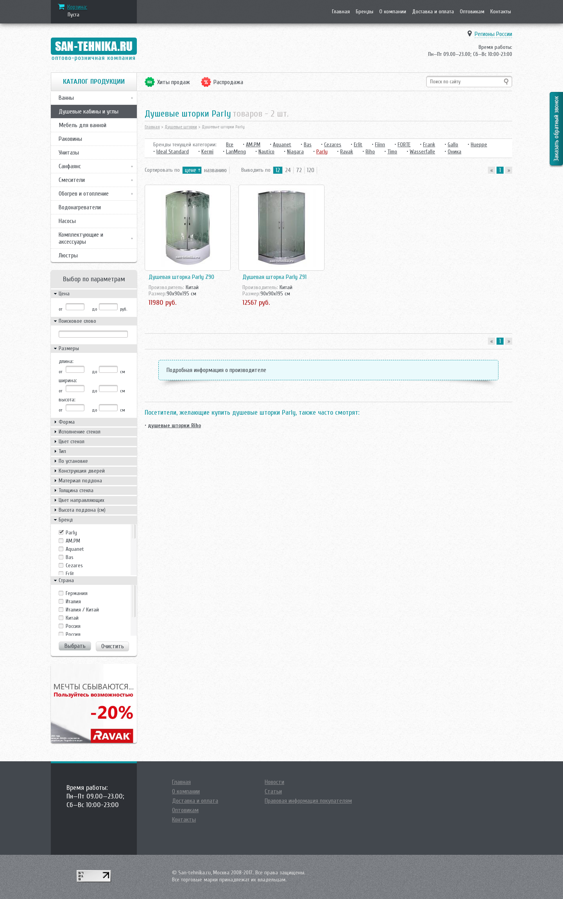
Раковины (70, 138)
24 (288, 170)
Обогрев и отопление (84, 193)
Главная (341, 11)
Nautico (266, 151)
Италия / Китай (82, 609)
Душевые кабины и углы (88, 111)
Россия (73, 634)
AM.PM (73, 541)
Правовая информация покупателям (308, 800)
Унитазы (69, 152)
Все (229, 144)
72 (299, 170)
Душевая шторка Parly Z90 (181, 276)
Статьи (273, 791)
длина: (66, 361)
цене (190, 170)
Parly (71, 532)
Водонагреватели (80, 207)
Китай (72, 618)
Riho (370, 151)
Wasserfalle (422, 151)
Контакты (500, 11)
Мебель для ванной (82, 125)
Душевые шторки (181, 126)
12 (278, 170)
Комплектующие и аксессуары (81, 238)
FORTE (404, 144)
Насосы (67, 221)
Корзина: (77, 7)
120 (310, 170)
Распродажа (228, 82)
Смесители (72, 179)
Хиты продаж (173, 82)
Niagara (295, 151)
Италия (73, 601)
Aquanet (75, 549)
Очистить (112, 646)
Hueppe (479, 144)
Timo (392, 151)
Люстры (68, 255)
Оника (454, 151)
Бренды (364, 11)
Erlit (70, 573)
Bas (70, 557)
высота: (67, 399)
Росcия (73, 626)
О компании (392, 11)
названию (215, 170)
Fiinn (380, 144)
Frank (429, 144)
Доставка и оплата (433, 11)
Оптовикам (472, 11)
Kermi (207, 151)
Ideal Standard (172, 151)
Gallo (453, 144)
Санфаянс (70, 166)
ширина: (68, 380)
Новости (274, 782)
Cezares (74, 565)
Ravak (346, 151)
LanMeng (236, 151)
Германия (77, 593)
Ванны (66, 97)
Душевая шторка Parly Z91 (274, 276)
